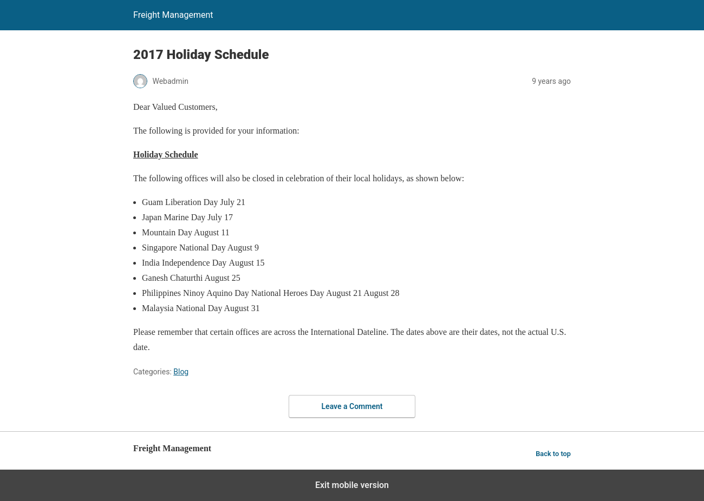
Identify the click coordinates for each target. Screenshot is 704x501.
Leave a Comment (352, 406)
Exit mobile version (352, 485)
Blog (180, 371)
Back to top (553, 454)
